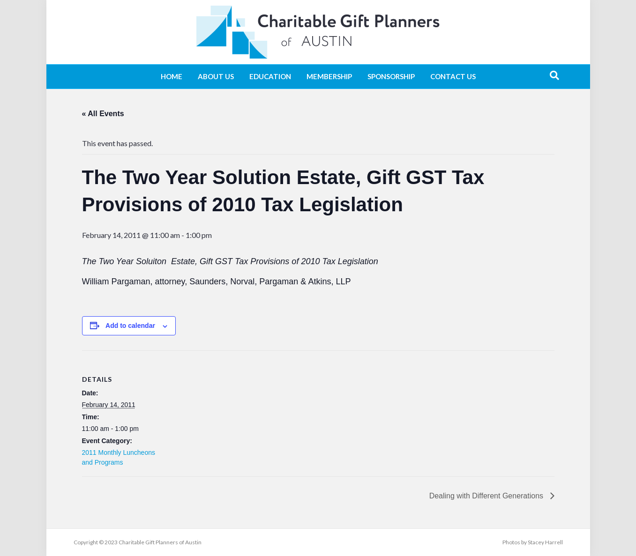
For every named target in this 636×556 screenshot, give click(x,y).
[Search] (554, 75)
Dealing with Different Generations (487, 496)
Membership (329, 76)
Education (270, 76)
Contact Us (453, 76)
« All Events (103, 114)
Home (171, 76)
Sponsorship (391, 76)
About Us (216, 76)
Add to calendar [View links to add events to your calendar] (130, 325)
